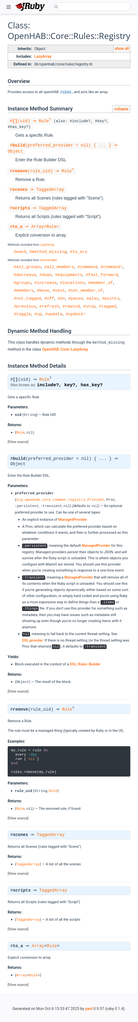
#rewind (71, 306)
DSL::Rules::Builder (85, 664)
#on (61, 298)
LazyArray (42, 56)
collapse (121, 109)
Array (39, 945)
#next (59, 290)
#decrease (25, 274)
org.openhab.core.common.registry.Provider (60, 499)
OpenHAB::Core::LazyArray (65, 349)
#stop (89, 306)
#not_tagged (27, 298)
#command (87, 266)
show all (122, 48)
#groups (22, 282)
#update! (76, 313)
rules (65, 92)
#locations (72, 282)
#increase (45, 282)
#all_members (59, 266)
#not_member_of (85, 290)
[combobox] (91, 7)
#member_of (100, 282)
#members (24, 290)
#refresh (49, 306)
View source (18, 441)
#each (20, 251)
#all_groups (27, 266)
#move (43, 290)
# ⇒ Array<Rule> (35, 227)
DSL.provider (32, 640)
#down (45, 274)
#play (92, 298)
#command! (112, 266)
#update (54, 313)
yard (88, 1008)
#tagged (107, 306)
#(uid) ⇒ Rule (32, 121)
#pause (75, 298)
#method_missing (47, 251)
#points (111, 298)
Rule (46, 379)
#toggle (22, 313)
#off (49, 298)
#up (38, 313)
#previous (25, 306)
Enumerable (48, 260)
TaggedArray (52, 834)
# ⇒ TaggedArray (38, 190)
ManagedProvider (72, 519)
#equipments (68, 274)
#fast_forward (102, 274)
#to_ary (78, 251)
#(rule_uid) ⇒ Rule (42, 171)
